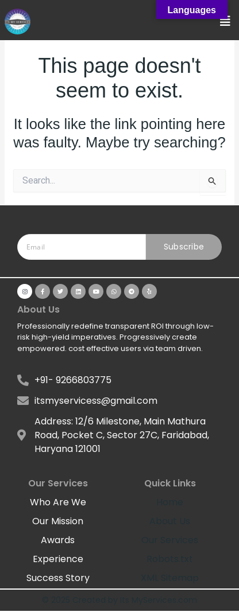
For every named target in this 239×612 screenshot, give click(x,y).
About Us (169, 521)
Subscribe (184, 246)
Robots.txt (170, 559)
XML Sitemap (170, 577)
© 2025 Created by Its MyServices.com (119, 600)
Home (169, 502)
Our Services (169, 540)
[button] (225, 21)
